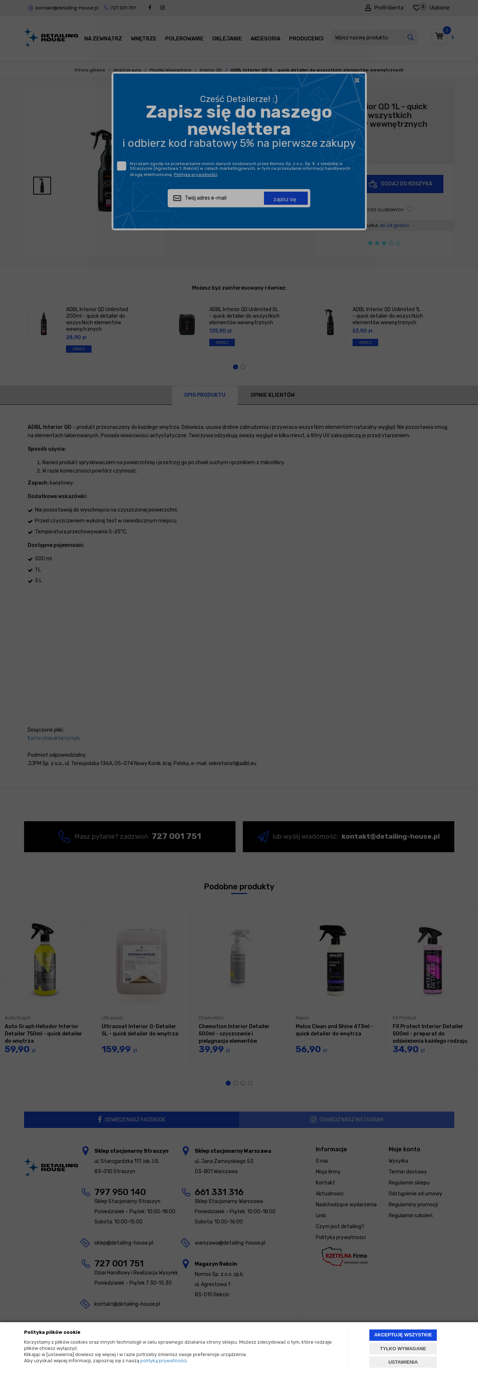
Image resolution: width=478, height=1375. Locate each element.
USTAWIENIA (403, 1362)
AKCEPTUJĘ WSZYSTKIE (403, 1334)
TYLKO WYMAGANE (403, 1348)
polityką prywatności (163, 1360)
